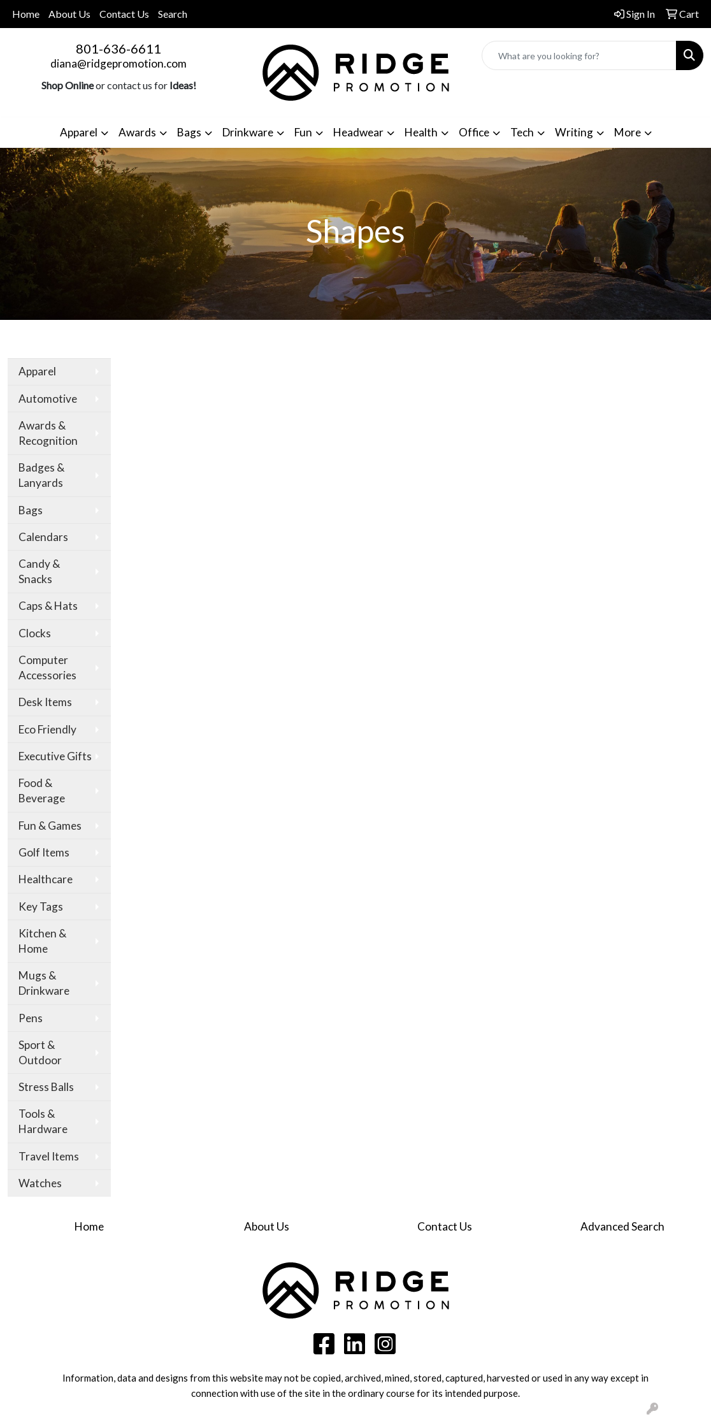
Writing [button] (574, 132)
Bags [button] (189, 132)
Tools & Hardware (43, 1121)
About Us (69, 14)
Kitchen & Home (42, 941)
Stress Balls (46, 1087)
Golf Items (43, 852)
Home (26, 14)
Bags (30, 510)
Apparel (37, 371)
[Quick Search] (579, 55)
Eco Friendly (47, 729)
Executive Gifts (55, 756)
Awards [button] (137, 132)
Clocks (34, 633)
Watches (40, 1183)
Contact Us (124, 14)
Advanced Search (622, 1226)
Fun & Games (50, 825)
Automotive (47, 398)
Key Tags (40, 906)
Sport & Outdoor (40, 1052)
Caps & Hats (48, 605)
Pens (30, 1018)
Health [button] (421, 132)
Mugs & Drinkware (43, 983)
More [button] (627, 132)
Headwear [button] (358, 132)
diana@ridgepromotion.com (118, 63)
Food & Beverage (41, 790)
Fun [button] (303, 132)
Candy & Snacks (39, 571)
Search (172, 14)
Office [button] (474, 132)
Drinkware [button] (247, 132)
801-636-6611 (118, 48)
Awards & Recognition (48, 433)
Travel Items (48, 1156)
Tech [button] (522, 132)
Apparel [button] (78, 132)
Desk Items (45, 702)
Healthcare (45, 879)
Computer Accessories (47, 667)
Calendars (43, 537)
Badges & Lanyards (41, 475)
